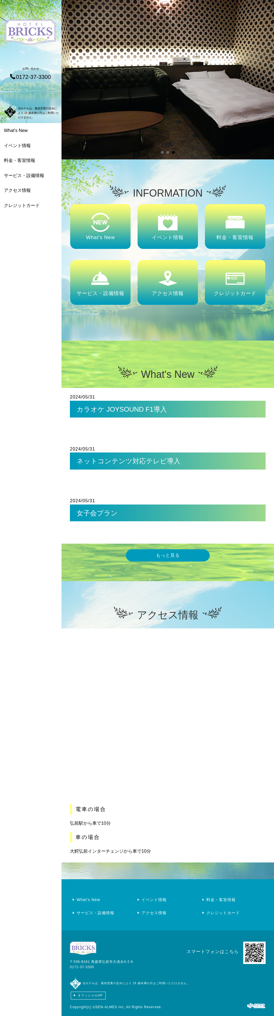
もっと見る (168, 555)
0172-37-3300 (82, 967)
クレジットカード (22, 205)
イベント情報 (17, 145)
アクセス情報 (17, 190)
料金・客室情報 (19, 160)
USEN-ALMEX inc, (109, 1007)
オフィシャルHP (90, 995)
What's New (16, 130)
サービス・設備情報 (24, 175)
